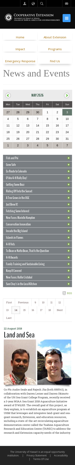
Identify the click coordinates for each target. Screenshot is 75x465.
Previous (23, 302)
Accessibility (61, 455)
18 (49, 310)
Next (60, 310)
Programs (55, 49)
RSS (69, 293)
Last (9, 318)
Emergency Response (20, 61)
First (9, 302)
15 (24, 310)
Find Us (55, 61)
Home (20, 37)
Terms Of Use (41, 459)
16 (33, 310)
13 (7, 310)
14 (16, 310)
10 (43, 302)
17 (41, 310)
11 (51, 302)
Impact (20, 49)
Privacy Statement (37, 455)
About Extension (55, 37)
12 (59, 302)
